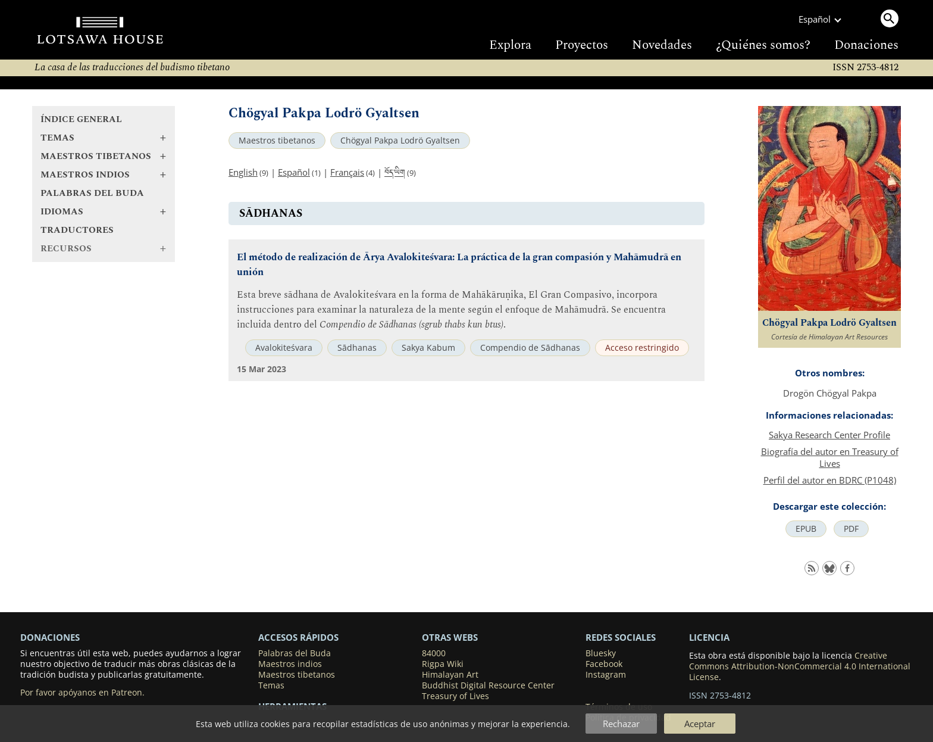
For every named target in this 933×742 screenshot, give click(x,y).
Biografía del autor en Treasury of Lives (829, 457)
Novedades (662, 45)
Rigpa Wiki (443, 664)
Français (347, 172)
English (243, 172)
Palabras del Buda (92, 193)
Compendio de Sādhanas (530, 347)
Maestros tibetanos (277, 140)
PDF (851, 528)
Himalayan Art (450, 674)
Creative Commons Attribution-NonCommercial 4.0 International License (799, 666)
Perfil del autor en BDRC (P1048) (829, 480)
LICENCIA (709, 637)
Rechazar (621, 723)
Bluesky (601, 653)
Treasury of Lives (455, 696)
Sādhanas (357, 347)
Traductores (77, 230)
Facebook (604, 664)
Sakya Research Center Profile (829, 435)
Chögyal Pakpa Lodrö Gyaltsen (400, 140)
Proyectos (581, 45)
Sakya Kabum (428, 347)
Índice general (81, 119)
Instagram (606, 674)
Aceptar (699, 723)
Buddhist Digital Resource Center (488, 685)
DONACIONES (50, 637)
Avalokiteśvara (283, 347)
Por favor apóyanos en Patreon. (82, 692)
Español (294, 172)
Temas (271, 685)
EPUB (806, 528)
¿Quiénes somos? (763, 45)
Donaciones (866, 45)
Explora (510, 45)
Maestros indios (290, 664)
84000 (434, 653)
